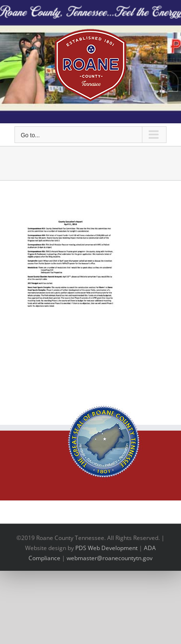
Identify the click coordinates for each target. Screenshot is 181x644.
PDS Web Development (106, 548)
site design (51, 548)
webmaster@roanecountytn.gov (110, 558)
